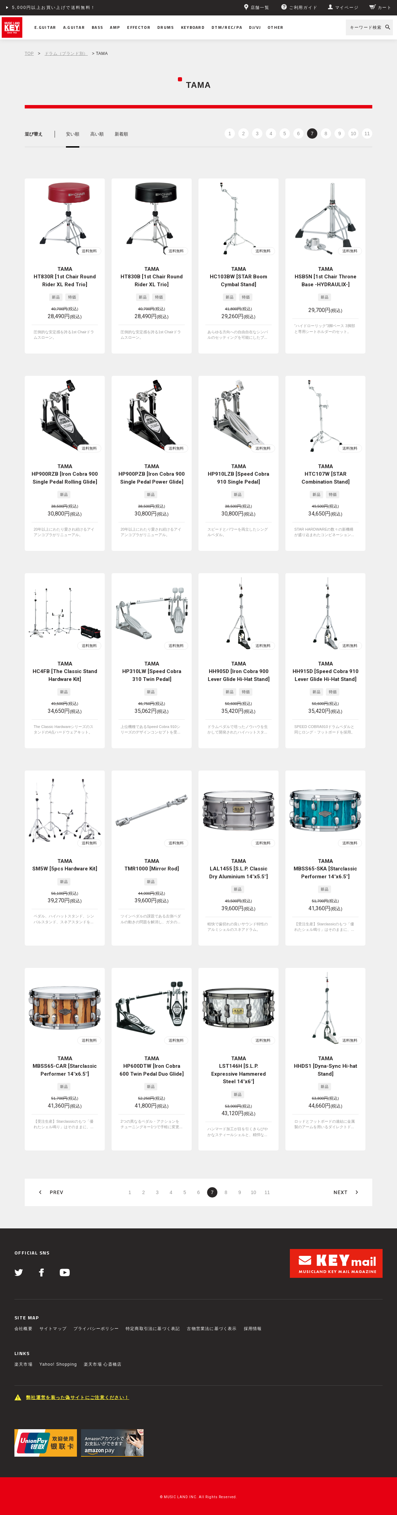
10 (353, 133)
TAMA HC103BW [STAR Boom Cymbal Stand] (238, 277)
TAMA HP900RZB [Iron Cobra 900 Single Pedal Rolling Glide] (65, 474)
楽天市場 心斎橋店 (103, 1364)
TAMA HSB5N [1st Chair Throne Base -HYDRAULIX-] (325, 277)
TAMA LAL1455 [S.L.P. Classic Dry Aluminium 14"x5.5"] (238, 869)
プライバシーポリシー (96, 1328)
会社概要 (23, 1328)
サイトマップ (53, 1328)
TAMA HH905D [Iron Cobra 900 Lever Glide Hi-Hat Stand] (239, 671)
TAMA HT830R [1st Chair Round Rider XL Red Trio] (65, 277)
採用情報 (253, 1328)
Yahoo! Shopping (58, 1364)
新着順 (121, 134)
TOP (29, 53)
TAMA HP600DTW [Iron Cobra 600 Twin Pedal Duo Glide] (152, 1066)
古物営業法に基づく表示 (212, 1328)
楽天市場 (23, 1364)
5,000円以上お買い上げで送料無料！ (54, 7)
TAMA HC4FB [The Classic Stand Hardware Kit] (65, 671)
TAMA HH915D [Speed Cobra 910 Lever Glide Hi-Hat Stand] (326, 671)
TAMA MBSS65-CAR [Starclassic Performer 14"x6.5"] (65, 1066)
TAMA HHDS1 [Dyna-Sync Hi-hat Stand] (325, 1066)
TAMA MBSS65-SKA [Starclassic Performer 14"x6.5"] (325, 869)
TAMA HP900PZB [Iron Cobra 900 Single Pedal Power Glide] (151, 474)
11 (367, 133)
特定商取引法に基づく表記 (153, 1328)
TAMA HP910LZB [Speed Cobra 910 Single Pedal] (238, 474)
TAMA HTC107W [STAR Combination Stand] (326, 474)
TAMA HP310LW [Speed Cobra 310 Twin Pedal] (151, 671)
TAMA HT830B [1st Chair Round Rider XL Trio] (152, 277)
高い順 (97, 134)
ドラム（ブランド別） (66, 53)
